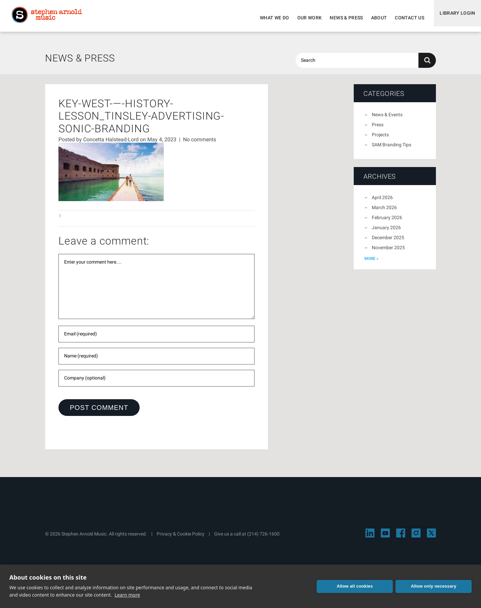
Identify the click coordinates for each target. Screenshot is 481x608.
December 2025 (388, 241)
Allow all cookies (355, 586)
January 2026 (386, 231)
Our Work (305, 17)
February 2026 (387, 221)
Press (377, 128)
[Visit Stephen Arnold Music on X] (431, 537)
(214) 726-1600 (263, 538)
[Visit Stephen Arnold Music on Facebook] (400, 537)
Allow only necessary (433, 586)
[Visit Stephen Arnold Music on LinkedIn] (369, 537)
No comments (199, 143)
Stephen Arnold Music (51, 18)
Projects (380, 138)
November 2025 (388, 251)
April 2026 (382, 201)
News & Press (341, 17)
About (374, 17)
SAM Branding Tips (391, 148)
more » (371, 262)
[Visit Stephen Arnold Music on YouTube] (385, 537)
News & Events (387, 118)
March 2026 (384, 211)
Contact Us (405, 17)
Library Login (455, 17)
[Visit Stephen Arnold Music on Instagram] (416, 537)
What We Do (270, 17)
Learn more (127, 595)
